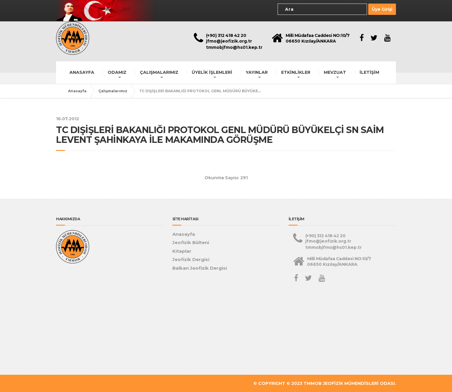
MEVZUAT (335, 72)
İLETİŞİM (369, 72)
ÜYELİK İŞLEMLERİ (212, 72)
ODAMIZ (117, 72)
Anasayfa (77, 90)
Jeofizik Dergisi (190, 259)
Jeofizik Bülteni (190, 242)
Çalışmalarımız (112, 90)
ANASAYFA (81, 72)
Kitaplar (181, 251)
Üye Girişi (382, 9)
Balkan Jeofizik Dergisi (199, 268)
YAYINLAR (257, 72)
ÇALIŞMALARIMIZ (159, 72)
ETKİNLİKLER (295, 72)
